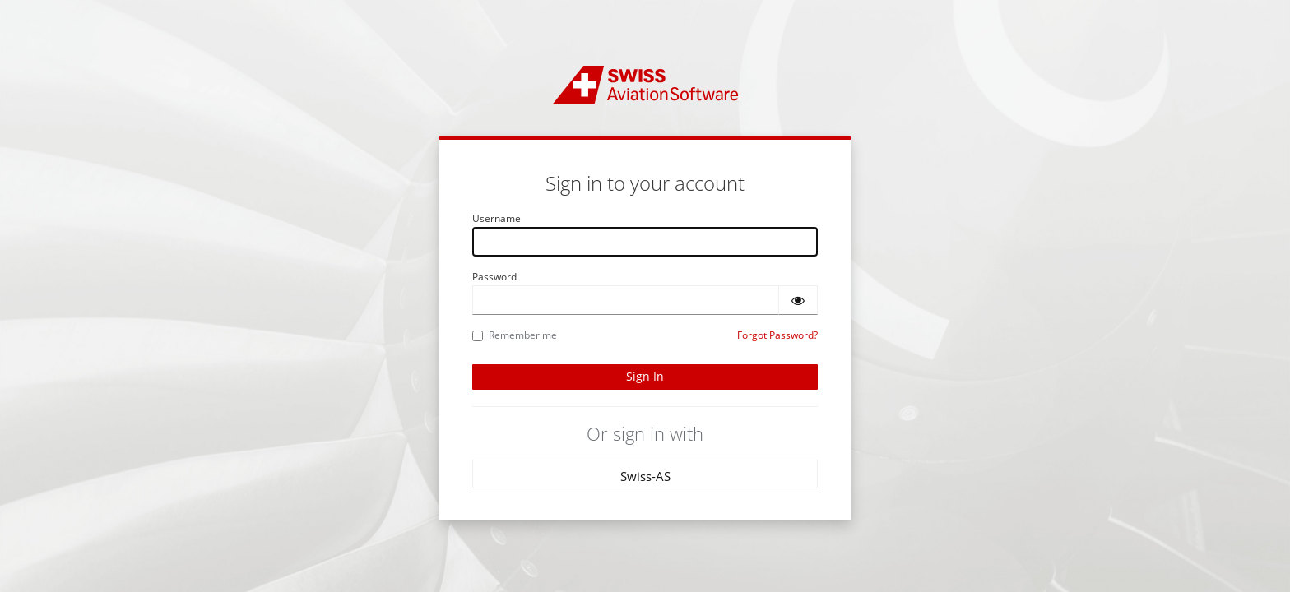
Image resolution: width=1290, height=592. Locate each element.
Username (496, 218)
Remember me (514, 335)
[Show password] (798, 300)
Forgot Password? (777, 335)
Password (494, 277)
